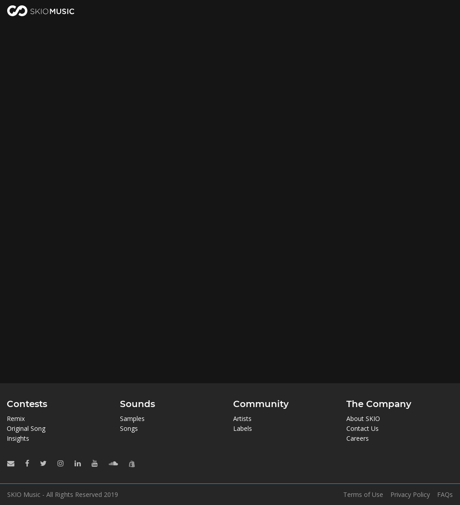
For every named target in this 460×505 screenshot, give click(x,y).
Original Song (26, 428)
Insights (18, 438)
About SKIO (363, 418)
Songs (129, 428)
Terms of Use (363, 495)
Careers (357, 438)
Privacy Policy (410, 495)
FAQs (445, 495)
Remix (16, 418)
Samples (132, 418)
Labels (242, 428)
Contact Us (362, 428)
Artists (242, 418)
